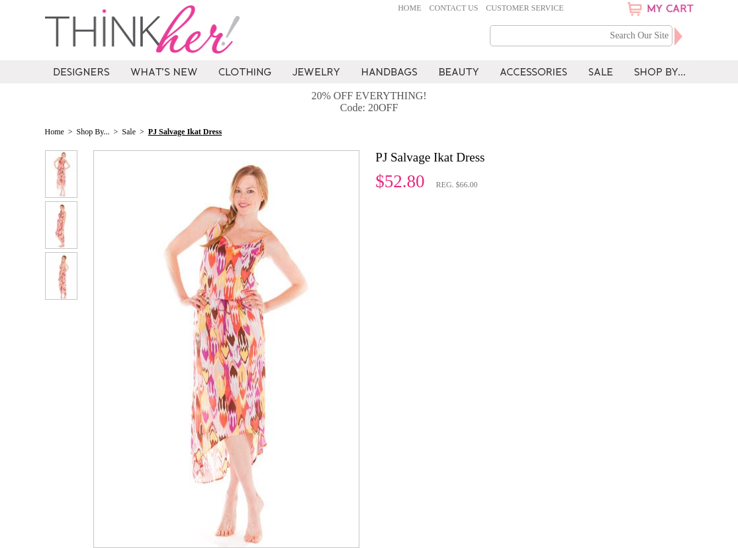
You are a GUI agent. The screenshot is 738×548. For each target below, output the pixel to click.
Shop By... (93, 131)
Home (409, 8)
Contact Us (454, 8)
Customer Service (524, 8)
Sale (129, 131)
